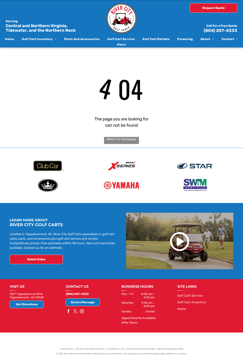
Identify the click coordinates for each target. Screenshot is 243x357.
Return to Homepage (121, 139)
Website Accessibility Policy (170, 348)
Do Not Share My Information (91, 348)
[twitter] (75, 311)
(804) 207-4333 (220, 30)
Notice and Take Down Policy (141, 348)
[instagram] (82, 311)
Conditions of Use (116, 348)
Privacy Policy (66, 348)
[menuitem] (9, 39)
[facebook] (68, 311)
